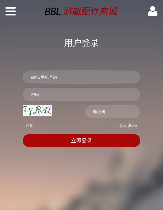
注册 (30, 125)
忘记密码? (128, 125)
